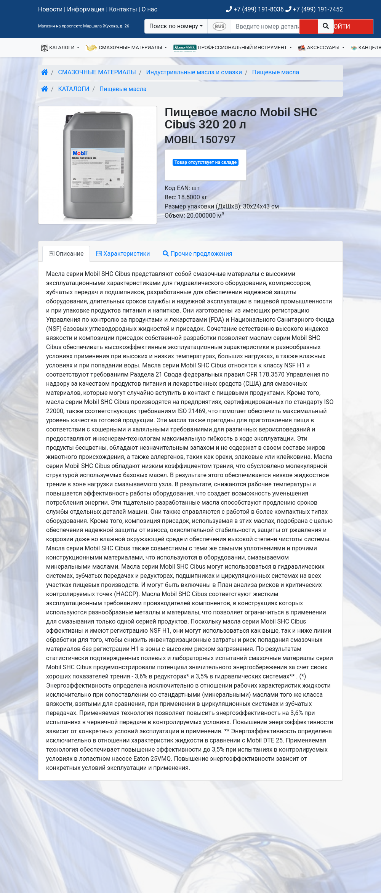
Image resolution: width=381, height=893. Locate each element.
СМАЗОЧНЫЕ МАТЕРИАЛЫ (124, 48)
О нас (149, 9)
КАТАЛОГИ (58, 48)
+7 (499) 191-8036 (254, 9)
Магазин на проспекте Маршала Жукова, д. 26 (83, 26)
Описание (66, 253)
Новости (50, 9)
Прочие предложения (197, 253)
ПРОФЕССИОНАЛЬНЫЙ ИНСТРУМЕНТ (230, 48)
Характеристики (123, 253)
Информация (85, 9)
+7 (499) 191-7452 (314, 9)
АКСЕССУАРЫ (319, 48)
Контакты (123, 9)
